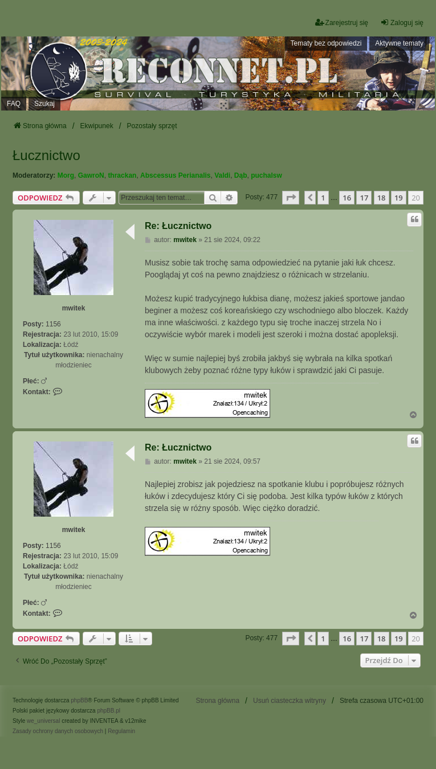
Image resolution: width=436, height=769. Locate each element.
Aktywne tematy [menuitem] (399, 43)
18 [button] (381, 198)
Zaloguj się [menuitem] (401, 22)
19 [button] (398, 198)
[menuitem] (58, 731)
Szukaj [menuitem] (44, 104)
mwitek (73, 308)
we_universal (43, 721)
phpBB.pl (108, 710)
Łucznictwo (46, 155)
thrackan (122, 175)
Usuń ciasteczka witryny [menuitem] (289, 701)
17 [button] (364, 198)
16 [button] (347, 198)
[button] (290, 197)
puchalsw (266, 175)
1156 (53, 324)
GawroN (91, 175)
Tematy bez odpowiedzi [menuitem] (326, 43)
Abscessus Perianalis (175, 175)
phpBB (79, 700)
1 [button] (323, 198)
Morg (66, 175)
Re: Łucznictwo (178, 226)
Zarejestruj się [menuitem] (341, 22)
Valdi (222, 175)
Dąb (240, 175)
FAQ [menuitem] (14, 104)
